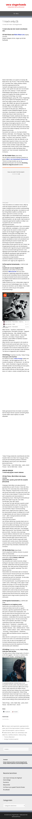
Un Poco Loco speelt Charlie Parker (14, 787)
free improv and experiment (11, 726)
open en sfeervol (19, 730)
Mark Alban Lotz (19, 34)
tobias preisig (22, 735)
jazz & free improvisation (13, 728)
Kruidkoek (6, 790)
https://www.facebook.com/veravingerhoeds (15, 763)
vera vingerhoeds (16, 4)
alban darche (7, 732)
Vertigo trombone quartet (11, 739)
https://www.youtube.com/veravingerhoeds (15, 762)
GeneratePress (16, 816)
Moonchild (6, 785)
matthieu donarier (13, 735)
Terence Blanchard (9, 737)
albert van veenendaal (18, 732)
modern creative (24, 728)
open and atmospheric (8, 730)
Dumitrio (6, 782)
